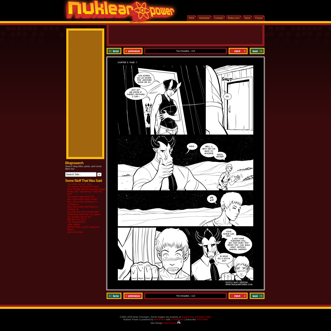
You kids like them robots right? (83, 211)
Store (247, 18)
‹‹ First (114, 51)
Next (238, 51)
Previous (133, 51)
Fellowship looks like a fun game (84, 214)
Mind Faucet (172, 323)
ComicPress (177, 319)
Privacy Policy (204, 317)
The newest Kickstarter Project (83, 186)
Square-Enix (188, 317)
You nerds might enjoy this (81, 196)
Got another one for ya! (79, 217)
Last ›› (257, 51)
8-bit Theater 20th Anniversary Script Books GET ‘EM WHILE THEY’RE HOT (86, 191)
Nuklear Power (119, 12)
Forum (259, 18)
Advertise (204, 18)
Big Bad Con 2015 (76, 219)
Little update (73, 224)
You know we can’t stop (79, 184)
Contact (218, 18)
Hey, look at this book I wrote (82, 199)
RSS (191, 18)
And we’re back (75, 232)
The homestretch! (76, 222)
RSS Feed (202, 319)
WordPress (160, 319)
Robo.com (234, 18)
